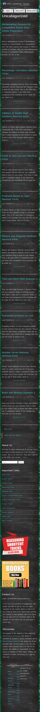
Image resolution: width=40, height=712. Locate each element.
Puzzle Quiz (6, 516)
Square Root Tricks (10, 701)
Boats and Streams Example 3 (18, 392)
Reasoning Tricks (8, 487)
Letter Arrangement (8, 508)
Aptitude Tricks (7, 483)
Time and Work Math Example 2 (19, 279)
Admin (33, 35)
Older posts (7, 429)
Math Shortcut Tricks (12, 435)
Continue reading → (20, 58)
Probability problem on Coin (18, 315)
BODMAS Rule (7, 491)
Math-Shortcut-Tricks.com (11, 636)
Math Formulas (7, 520)
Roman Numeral (7, 512)
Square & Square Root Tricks (12, 495)
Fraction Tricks (7, 504)
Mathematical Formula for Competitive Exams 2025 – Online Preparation (16, 27)
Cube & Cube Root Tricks (11, 500)
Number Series (7, 479)
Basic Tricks (6, 475)
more (25, 457)
